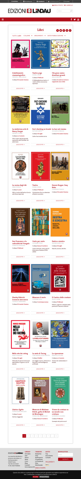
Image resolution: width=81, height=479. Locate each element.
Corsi (26, 461)
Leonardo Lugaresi (58, 416)
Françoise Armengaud (40, 416)
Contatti (27, 465)
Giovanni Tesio (37, 243)
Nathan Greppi (37, 131)
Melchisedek (39, 465)
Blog (26, 463)
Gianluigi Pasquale (18, 245)
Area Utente (49, 455)
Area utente (57, 5)
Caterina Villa (37, 299)
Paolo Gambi (56, 299)
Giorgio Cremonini (19, 301)
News (26, 459)
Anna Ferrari (16, 187)
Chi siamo (27, 454)
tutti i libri (16, 36)
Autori (27, 457)
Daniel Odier (36, 75)
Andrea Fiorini (17, 133)
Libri (26, 455)
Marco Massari (17, 355)
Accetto (35, 477)
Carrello (68, 5)
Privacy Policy (44, 477)
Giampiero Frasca (58, 189)
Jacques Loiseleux (58, 131)
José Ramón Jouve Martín (41, 355)
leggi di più (20, 88)
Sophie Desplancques (19, 411)
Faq (47, 454)
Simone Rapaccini (58, 243)
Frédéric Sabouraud (19, 77)
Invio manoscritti (30, 467)
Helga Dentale (57, 77)
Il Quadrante (39, 459)
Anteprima (38, 454)
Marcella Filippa (57, 355)
